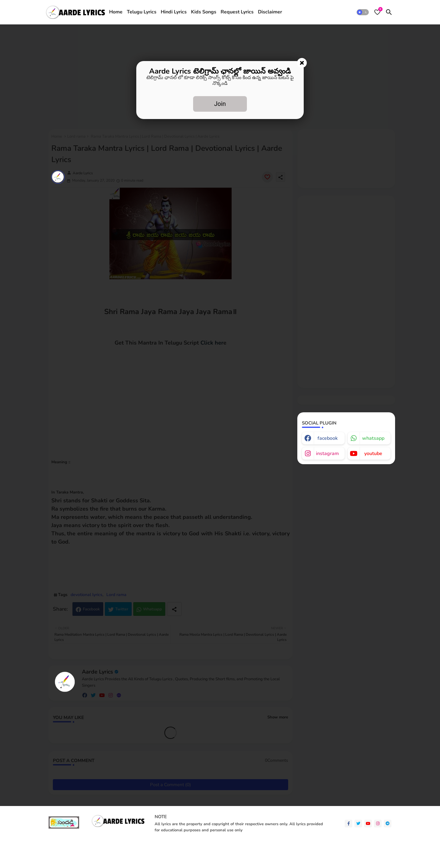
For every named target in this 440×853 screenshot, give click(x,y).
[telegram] (387, 823)
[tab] (116, 12)
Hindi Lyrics (174, 12)
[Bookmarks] (377, 12)
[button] (363, 12)
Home (116, 12)
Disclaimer (270, 12)
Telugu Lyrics (141, 12)
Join (220, 103)
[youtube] (368, 823)
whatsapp (373, 438)
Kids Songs (203, 12)
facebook (327, 438)
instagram (327, 453)
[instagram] (378, 823)
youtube (373, 453)
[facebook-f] (348, 823)
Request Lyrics (237, 12)
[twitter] (358, 823)
